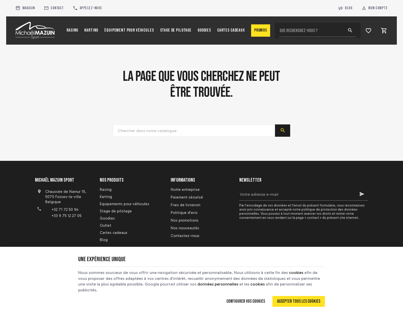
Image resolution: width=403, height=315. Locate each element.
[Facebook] (39, 230)
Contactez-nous (185, 235)
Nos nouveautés (185, 228)
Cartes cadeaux (113, 232)
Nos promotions (184, 220)
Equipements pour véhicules (124, 204)
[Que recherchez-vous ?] (317, 30)
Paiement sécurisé (187, 197)
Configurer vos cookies (245, 301)
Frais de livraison (185, 205)
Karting (106, 196)
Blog (345, 8)
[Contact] (53, 8)
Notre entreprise (185, 189)
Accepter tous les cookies (298, 301)
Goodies (107, 218)
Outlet (105, 225)
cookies (296, 272)
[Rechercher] (350, 30)
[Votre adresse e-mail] (303, 194)
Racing (106, 189)
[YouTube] (51, 230)
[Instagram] (62, 230)
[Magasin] (25, 8)
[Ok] (362, 194)
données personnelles (217, 284)
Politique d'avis (184, 212)
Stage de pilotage (116, 211)
